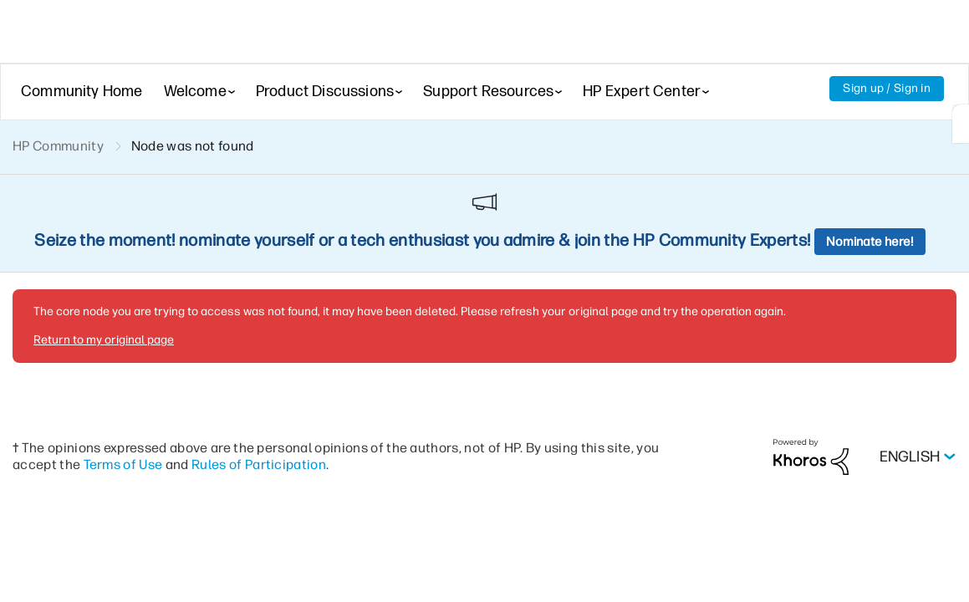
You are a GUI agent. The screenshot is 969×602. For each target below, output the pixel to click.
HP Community (58, 146)
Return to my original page (103, 340)
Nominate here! (870, 241)
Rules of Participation (258, 464)
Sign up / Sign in (887, 88)
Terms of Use (123, 464)
